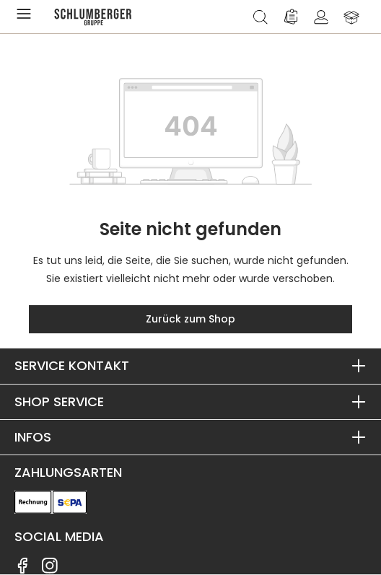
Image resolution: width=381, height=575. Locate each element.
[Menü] (26, 16)
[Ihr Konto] (321, 16)
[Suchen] (260, 16)
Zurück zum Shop (190, 319)
